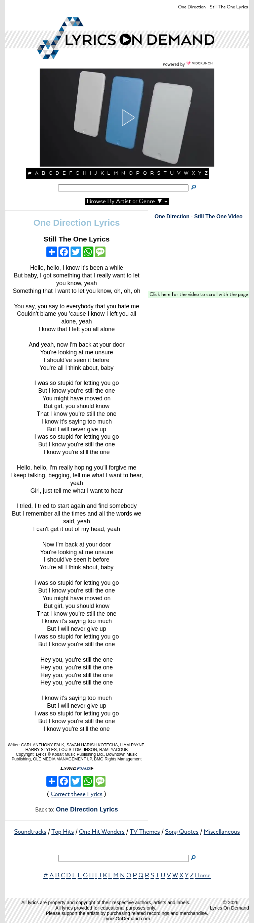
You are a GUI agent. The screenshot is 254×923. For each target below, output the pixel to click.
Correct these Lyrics (76, 794)
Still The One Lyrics (77, 239)
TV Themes (145, 832)
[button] (127, 117)
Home (203, 875)
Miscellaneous (222, 832)
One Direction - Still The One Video (199, 216)
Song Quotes (182, 832)
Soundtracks (30, 832)
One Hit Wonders (102, 832)
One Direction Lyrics (76, 223)
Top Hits (62, 832)
